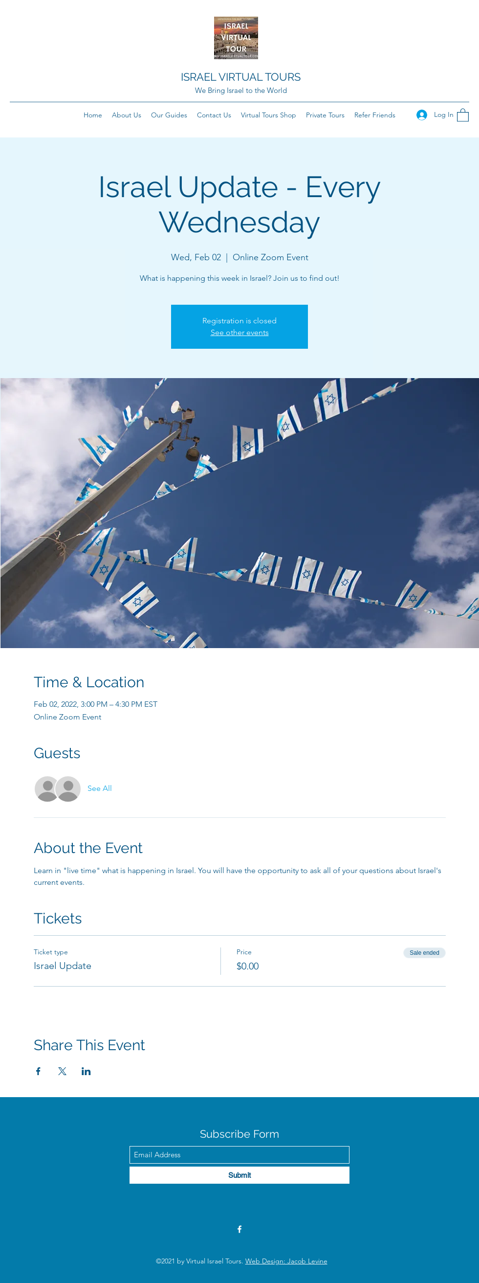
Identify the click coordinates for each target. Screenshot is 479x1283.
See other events (240, 332)
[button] (463, 115)
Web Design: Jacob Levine (286, 1261)
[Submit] (239, 1175)
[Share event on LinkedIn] (86, 1071)
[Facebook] (239, 1229)
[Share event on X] (62, 1071)
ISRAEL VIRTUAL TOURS (241, 76)
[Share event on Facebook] (38, 1071)
